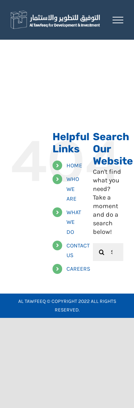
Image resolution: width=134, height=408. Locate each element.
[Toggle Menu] (118, 20)
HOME (74, 165)
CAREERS (78, 268)
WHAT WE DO (73, 222)
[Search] (102, 252)
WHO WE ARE (72, 189)
